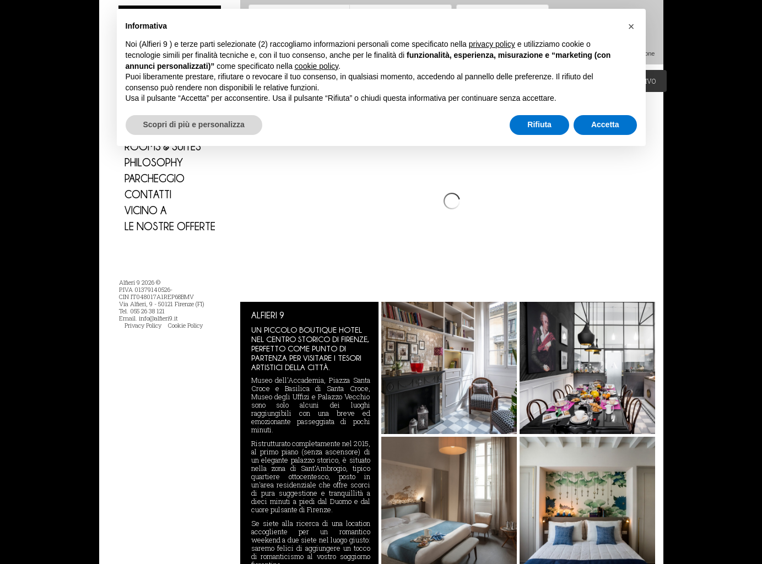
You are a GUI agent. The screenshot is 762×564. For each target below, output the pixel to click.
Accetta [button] (605, 124)
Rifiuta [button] (539, 124)
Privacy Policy (143, 325)
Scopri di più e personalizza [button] (194, 124)
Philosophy (154, 162)
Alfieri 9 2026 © (139, 282)
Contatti (148, 194)
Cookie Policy (185, 325)
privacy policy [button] (492, 44)
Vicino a (145, 210)
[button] (631, 26)
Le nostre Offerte (170, 226)
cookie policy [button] (316, 66)
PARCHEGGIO (155, 178)
